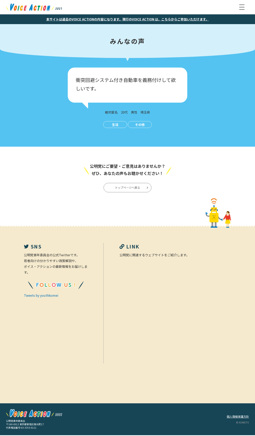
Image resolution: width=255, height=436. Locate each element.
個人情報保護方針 (238, 417)
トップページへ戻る (128, 188)
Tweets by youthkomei (41, 296)
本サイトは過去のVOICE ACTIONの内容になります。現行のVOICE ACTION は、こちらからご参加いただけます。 (127, 19)
